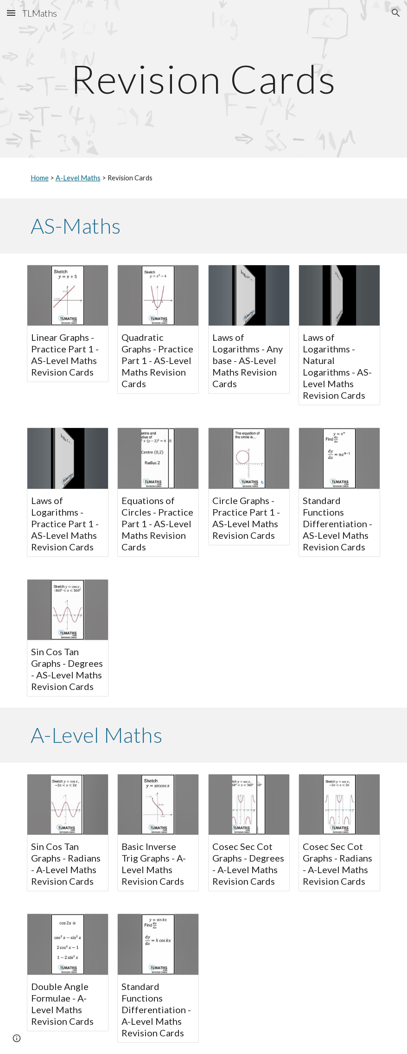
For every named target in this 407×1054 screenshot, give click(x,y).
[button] (11, 13)
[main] (203, 78)
